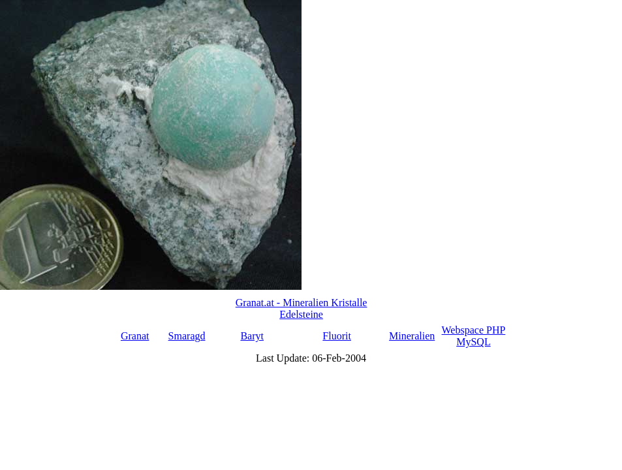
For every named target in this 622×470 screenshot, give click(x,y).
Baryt (252, 335)
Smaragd (187, 335)
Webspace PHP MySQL (474, 335)
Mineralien (412, 335)
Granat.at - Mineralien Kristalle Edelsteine (301, 308)
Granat (135, 335)
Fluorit (336, 335)
